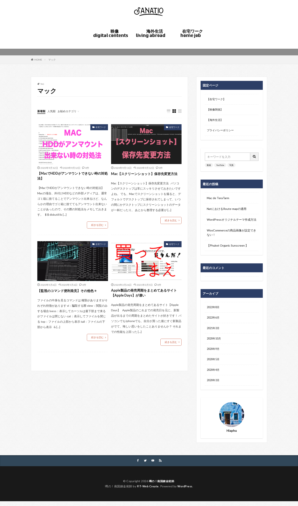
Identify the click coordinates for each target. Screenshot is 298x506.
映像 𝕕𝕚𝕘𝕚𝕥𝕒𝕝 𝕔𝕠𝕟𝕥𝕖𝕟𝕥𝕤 (110, 33)
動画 (209, 166)
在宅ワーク (101, 127)
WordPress (186, 491)
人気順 (52, 111)
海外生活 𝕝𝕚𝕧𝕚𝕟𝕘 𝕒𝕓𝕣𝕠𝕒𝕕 (152, 33)
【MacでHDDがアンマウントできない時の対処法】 (71, 177)
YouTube (220, 166)
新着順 (41, 111)
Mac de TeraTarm (218, 199)
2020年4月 (214, 373)
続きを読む (97, 226)
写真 (231, 166)
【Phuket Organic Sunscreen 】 (227, 247)
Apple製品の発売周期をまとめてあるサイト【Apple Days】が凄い (146, 294)
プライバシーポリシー (221, 132)
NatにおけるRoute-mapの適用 (226, 210)
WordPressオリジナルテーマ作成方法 (231, 221)
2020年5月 (214, 363)
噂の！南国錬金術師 (161, 486)
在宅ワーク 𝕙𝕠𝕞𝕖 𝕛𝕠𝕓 (192, 33)
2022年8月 (214, 309)
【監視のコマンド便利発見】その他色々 (70, 291)
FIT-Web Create (147, 491)
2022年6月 (214, 319)
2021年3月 (214, 330)
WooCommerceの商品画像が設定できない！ (231, 234)
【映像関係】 (215, 110)
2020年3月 (214, 384)
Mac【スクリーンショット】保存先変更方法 (144, 177)
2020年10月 (215, 341)
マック (52, 59)
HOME (133, 41)
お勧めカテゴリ (69, 111)
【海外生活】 (215, 121)
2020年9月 (214, 352)
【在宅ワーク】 (217, 99)
